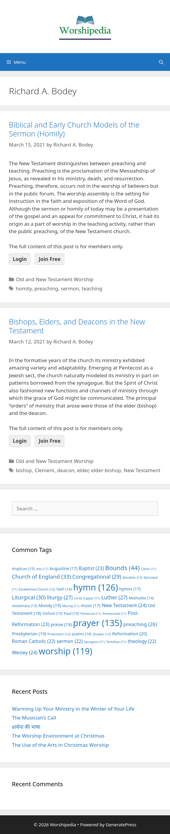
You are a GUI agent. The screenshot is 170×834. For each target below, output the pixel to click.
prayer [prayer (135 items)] (97, 623)
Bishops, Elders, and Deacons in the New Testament (77, 325)
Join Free (50, 259)
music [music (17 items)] (90, 605)
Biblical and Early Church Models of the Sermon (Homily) (74, 129)
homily (23, 288)
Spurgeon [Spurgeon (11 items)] (94, 642)
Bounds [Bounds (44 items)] (122, 568)
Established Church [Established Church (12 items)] (37, 589)
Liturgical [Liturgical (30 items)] (29, 597)
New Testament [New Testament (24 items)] (124, 605)
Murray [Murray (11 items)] (71, 606)
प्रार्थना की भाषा (26, 726)
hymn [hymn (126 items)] (95, 587)
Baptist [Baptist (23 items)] (91, 568)
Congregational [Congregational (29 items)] (96, 576)
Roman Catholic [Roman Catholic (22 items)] (33, 641)
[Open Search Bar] (161, 62)
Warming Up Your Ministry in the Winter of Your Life (73, 708)
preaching (46, 288)
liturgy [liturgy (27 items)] (60, 597)
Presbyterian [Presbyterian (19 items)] (29, 633)
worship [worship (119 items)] (66, 651)
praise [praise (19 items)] (61, 624)
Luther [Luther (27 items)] (114, 597)
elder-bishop (106, 470)
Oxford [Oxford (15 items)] (52, 613)
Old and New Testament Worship (54, 279)
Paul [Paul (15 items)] (71, 613)
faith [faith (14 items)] (64, 589)
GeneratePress (121, 824)
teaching (92, 288)
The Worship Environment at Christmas (58, 735)
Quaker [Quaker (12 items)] (102, 634)
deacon (65, 470)
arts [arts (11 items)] (42, 569)
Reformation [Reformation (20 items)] (129, 633)
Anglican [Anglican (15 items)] (23, 568)
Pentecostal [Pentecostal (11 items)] (114, 614)
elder (82, 470)
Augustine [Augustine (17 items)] (63, 568)
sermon (70, 288)
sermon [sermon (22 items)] (70, 641)
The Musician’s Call (34, 717)
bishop (24, 470)
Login (20, 259)
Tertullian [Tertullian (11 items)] (116, 642)
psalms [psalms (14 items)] (81, 633)
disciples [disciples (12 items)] (132, 577)
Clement (44, 470)
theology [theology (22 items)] (142, 641)
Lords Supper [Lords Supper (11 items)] (87, 598)
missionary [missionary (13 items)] (24, 605)
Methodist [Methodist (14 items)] (141, 598)
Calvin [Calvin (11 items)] (148, 569)
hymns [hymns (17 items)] (130, 589)
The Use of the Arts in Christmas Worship (60, 744)
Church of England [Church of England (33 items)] (41, 576)
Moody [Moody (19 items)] (49, 605)
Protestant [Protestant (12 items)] (58, 634)
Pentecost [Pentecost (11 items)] (90, 614)
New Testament (142, 470)
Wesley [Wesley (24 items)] (24, 652)
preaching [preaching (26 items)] (140, 624)
